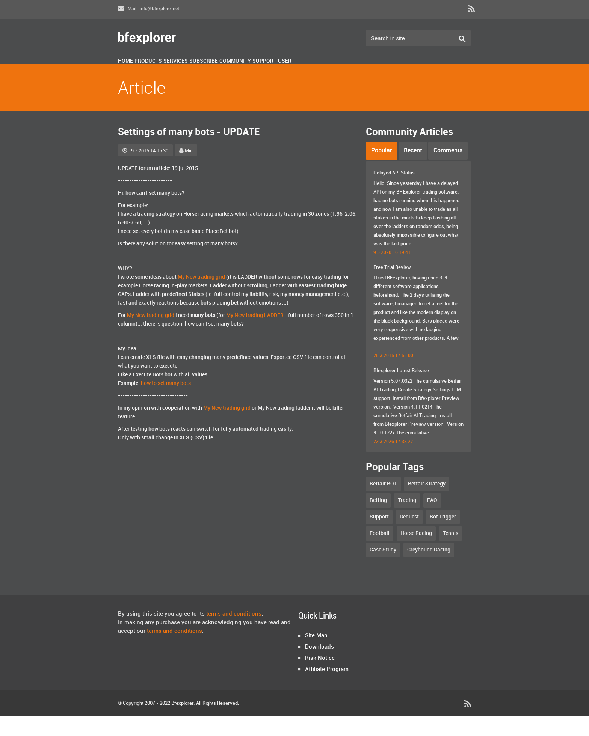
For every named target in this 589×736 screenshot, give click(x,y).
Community (316, 72)
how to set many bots (166, 403)
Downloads (319, 667)
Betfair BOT (383, 503)
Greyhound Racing (428, 569)
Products (174, 72)
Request (409, 536)
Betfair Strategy (427, 503)
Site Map (316, 656)
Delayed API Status (394, 192)
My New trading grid (201, 297)
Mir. (186, 170)
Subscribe (266, 72)
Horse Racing (416, 553)
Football (380, 553)
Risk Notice (320, 678)
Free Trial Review (392, 287)
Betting (378, 520)
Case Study (383, 569)
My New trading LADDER (255, 335)
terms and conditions (233, 634)
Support (364, 72)
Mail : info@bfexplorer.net (148, 8)
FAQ (432, 520)
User (401, 72)
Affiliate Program (327, 689)
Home (133, 72)
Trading (407, 520)
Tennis (450, 553)
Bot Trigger (443, 536)
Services (220, 72)
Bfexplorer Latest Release (401, 390)
